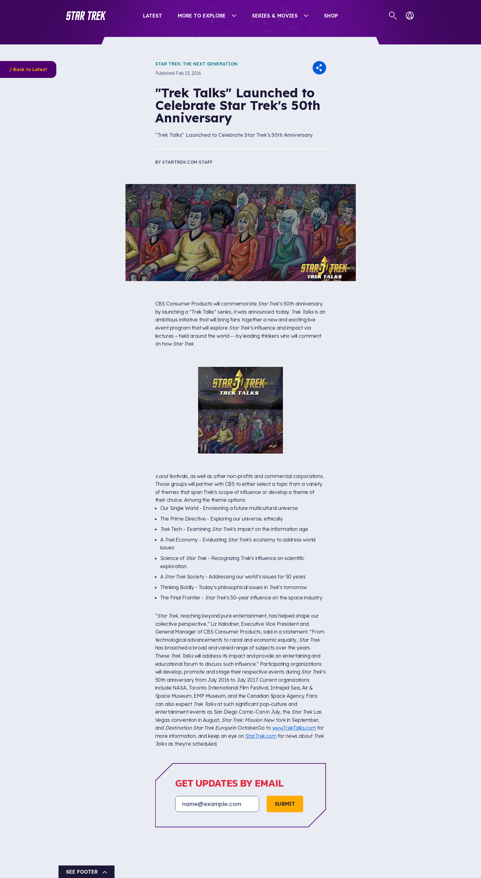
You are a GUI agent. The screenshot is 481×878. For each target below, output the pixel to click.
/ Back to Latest (28, 69)
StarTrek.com (261, 736)
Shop (331, 16)
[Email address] (217, 804)
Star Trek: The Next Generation (196, 64)
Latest (152, 16)
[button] (86, 15)
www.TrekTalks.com (294, 728)
